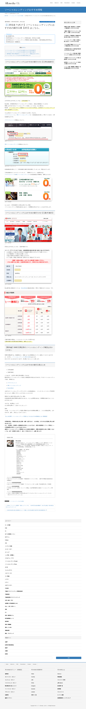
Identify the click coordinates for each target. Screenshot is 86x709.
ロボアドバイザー (8, 585)
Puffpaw (6, 540)
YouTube (33, 676)
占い (6, 612)
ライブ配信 (7, 576)
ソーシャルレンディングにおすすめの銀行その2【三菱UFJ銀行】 (20, 52)
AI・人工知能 (7, 525)
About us (59, 673)
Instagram (33, 685)
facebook (33, 688)
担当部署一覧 (60, 685)
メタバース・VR (8, 573)
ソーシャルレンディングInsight (17, 491)
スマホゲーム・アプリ (9, 558)
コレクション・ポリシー (10, 679)
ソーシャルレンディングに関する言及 (21, 357)
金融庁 (6, 641)
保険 (6, 609)
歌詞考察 (7, 621)
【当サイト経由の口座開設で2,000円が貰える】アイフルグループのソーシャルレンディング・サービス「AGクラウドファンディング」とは (29, 494)
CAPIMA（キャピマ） (15, 486)
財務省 (6, 653)
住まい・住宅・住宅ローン (10, 606)
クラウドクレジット (9, 114)
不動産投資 (7, 594)
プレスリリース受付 (61, 679)
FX (5, 531)
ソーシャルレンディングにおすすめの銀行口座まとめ (18, 55)
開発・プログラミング (9, 633)
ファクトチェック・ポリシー (10, 682)
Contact (29, 664)
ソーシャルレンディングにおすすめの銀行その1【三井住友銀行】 (20, 50)
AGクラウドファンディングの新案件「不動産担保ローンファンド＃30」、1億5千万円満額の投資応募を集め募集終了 (29, 479)
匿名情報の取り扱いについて (10, 685)
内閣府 (6, 650)
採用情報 (59, 688)
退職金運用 (7, 630)
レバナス (7, 579)
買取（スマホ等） (8, 627)
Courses (34, 664)
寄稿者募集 (59, 676)
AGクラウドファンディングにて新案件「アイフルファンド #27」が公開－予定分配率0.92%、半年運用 (29, 484)
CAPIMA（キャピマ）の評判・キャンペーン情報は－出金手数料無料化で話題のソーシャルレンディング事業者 (30, 488)
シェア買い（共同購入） (10, 555)
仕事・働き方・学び (9, 600)
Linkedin (33, 691)
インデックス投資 (8, 546)
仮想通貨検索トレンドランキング (64, 697)
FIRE (6, 528)
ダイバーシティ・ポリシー (10, 676)
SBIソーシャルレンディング (23, 114)
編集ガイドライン (8, 697)
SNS (17, 664)
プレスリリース (60, 691)
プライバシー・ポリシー (10, 691)
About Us (12, 664)
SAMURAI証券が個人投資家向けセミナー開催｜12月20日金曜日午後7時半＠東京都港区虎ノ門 (27, 510)
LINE (32, 679)
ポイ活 (6, 567)
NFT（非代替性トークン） (10, 534)
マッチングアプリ (8, 570)
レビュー (7, 582)
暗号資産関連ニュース (9, 618)
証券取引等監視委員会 (9, 644)
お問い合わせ (60, 682)
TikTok (32, 682)
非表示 (23, 47)
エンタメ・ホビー (8, 549)
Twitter (32, 673)
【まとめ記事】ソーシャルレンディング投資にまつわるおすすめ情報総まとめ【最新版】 (26, 416)
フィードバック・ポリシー (10, 688)
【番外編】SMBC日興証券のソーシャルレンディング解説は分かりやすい (22, 53)
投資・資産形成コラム (9, 615)
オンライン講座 (60, 694)
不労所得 (7, 588)
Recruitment (22, 664)
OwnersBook (24, 288)
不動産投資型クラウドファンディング (12, 597)
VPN (6, 543)
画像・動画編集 (8, 624)
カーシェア (7, 552)
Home (7, 664)
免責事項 (7, 694)
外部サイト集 (33, 694)
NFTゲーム (7, 537)
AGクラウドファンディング (16, 477)
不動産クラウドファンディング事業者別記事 (14, 591)
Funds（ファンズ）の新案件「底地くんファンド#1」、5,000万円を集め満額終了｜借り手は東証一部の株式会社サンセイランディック (30, 506)
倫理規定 (7, 673)
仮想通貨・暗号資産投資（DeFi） (11, 603)
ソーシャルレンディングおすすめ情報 (47, 21)
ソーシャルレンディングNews (11, 564)
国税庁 (6, 647)
